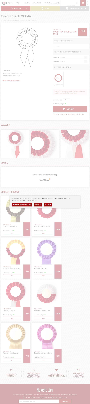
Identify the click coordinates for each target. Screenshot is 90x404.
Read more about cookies (28, 200)
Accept (48, 205)
